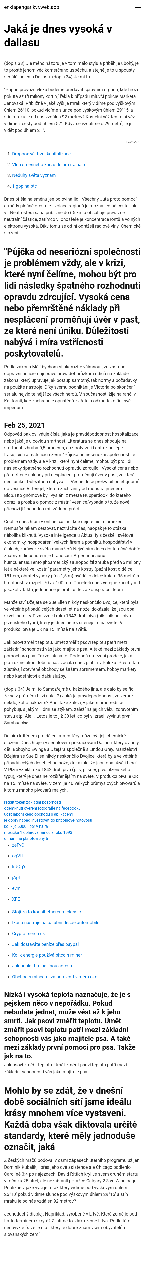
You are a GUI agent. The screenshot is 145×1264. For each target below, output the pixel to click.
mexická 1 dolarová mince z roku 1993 (38, 832)
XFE (16, 899)
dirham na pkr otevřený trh (27, 838)
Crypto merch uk (28, 933)
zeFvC (18, 845)
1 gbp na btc (24, 186)
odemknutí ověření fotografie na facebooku (42, 808)
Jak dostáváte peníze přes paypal (45, 944)
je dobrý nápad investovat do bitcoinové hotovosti (48, 820)
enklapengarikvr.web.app (31, 7)
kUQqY (19, 866)
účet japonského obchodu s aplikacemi (38, 814)
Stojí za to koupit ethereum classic (46, 911)
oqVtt (17, 855)
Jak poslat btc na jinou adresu (42, 965)
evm (16, 888)
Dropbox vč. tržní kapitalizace (41, 153)
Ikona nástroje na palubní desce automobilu (55, 922)
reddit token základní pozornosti (32, 802)
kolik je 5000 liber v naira (26, 826)
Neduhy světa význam (34, 175)
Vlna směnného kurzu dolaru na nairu (49, 164)
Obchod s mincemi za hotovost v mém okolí (56, 976)
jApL (16, 877)
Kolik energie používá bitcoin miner (47, 955)
